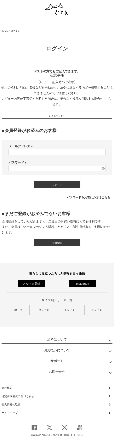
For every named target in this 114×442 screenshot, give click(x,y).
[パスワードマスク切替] (102, 168)
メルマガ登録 (31, 283)
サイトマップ (10, 412)
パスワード (18, 162)
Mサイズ (44, 310)
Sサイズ (18, 310)
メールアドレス (21, 146)
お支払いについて (57, 350)
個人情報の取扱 (11, 404)
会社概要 (7, 387)
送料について (57, 339)
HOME (4, 31)
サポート (57, 361)
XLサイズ (96, 310)
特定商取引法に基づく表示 (18, 396)
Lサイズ (70, 310)
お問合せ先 (57, 372)
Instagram (82, 283)
